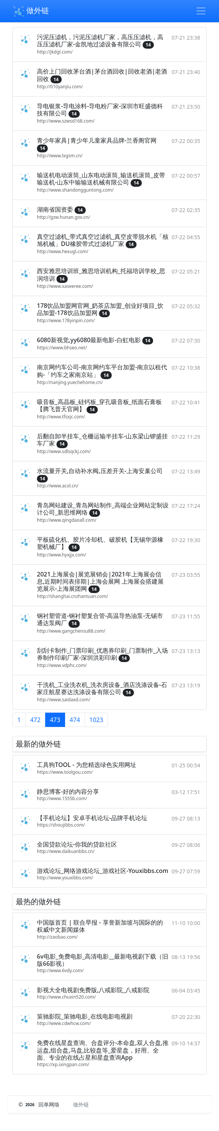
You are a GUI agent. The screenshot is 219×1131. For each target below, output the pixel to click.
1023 (96, 720)
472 (35, 720)
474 (75, 720)
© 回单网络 (39, 1104)
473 (55, 720)
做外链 (30, 11)
